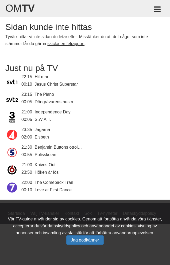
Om (20, 8)
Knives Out (45, 165)
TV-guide (24, 219)
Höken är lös (47, 172)
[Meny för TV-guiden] (157, 10)
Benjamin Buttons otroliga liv (62, 147)
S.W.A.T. (43, 119)
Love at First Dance (53, 190)
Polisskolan (45, 154)
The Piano (44, 94)
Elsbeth (42, 137)
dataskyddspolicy (64, 226)
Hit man (42, 76)
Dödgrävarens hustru (55, 102)
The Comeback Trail (53, 182)
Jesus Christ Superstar (56, 84)
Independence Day (53, 112)
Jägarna (42, 129)
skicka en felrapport (65, 43)
